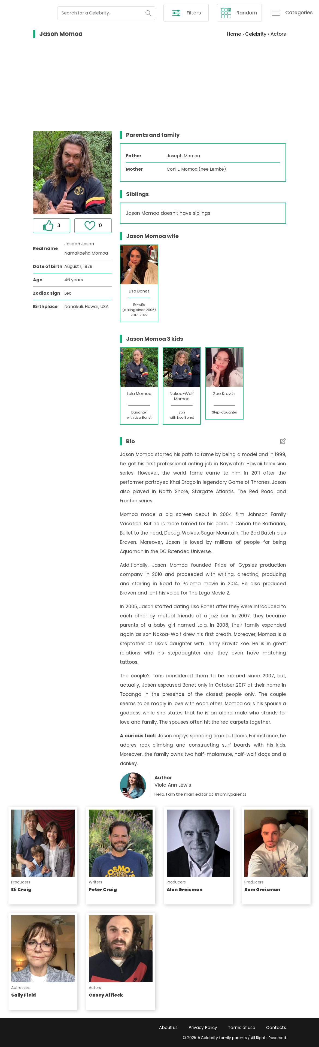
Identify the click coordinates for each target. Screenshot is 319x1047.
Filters (186, 13)
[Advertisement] (159, 85)
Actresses (20, 988)
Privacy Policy (201, 1027)
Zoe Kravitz (224, 394)
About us (166, 1027)
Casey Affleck (106, 995)
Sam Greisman (262, 889)
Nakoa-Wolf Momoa (182, 396)
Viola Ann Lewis (172, 785)
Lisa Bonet (139, 291)
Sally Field (23, 995)
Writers (95, 882)
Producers (20, 882)
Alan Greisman (184, 889)
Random (239, 13)
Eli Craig (21, 889)
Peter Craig (103, 889)
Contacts (276, 1027)
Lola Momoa (139, 394)
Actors (95, 988)
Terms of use (241, 1027)
